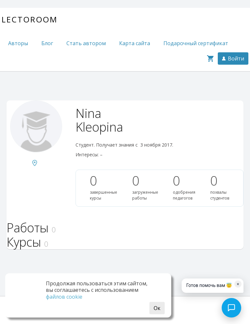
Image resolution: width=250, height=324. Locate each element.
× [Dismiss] (238, 284)
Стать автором (86, 43)
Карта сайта (134, 43)
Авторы (18, 43)
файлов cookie (64, 296)
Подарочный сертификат (195, 43)
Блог (47, 43)
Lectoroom (30, 19)
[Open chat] (231, 308)
